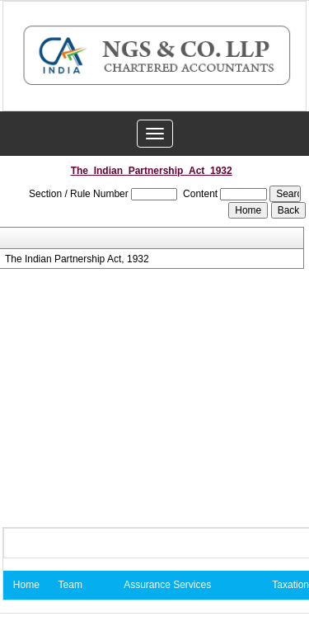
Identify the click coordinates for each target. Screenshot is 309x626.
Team (70, 585)
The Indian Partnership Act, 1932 (77, 259)
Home (26, 585)
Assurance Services (167, 585)
